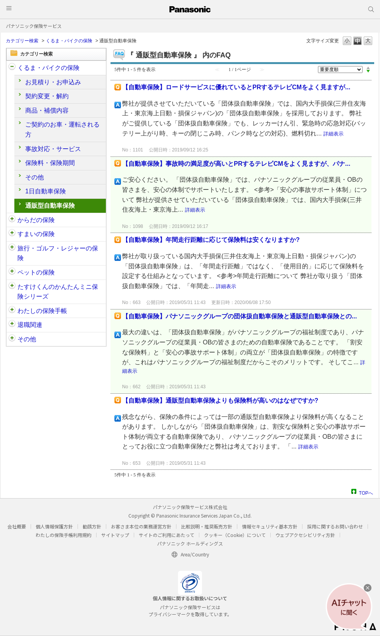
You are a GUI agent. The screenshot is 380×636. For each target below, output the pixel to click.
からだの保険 (36, 220)
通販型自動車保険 (50, 205)
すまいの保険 (36, 234)
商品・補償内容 (47, 110)
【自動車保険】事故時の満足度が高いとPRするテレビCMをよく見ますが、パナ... (236, 163)
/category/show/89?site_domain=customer (12, 234)
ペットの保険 (36, 272)
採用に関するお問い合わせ (335, 526)
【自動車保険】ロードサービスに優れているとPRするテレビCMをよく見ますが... (236, 87)
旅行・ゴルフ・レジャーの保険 (57, 253)
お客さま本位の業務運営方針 (141, 526)
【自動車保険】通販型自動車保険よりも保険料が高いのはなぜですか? (220, 400)
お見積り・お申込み (53, 82)
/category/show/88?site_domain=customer (12, 68)
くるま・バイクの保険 (69, 40)
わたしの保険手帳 (42, 311)
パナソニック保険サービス (34, 26)
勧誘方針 (92, 526)
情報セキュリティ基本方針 (269, 526)
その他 (34, 177)
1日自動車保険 (45, 191)
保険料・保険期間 (50, 163)
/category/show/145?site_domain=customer (12, 311)
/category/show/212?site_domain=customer (12, 325)
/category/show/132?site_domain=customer (12, 287)
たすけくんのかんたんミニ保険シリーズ (57, 291)
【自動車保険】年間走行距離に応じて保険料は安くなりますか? (211, 239)
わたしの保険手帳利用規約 (64, 535)
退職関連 (29, 324)
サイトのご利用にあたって (166, 535)
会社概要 (16, 526)
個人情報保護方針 (54, 526)
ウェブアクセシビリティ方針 (305, 535)
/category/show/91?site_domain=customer (12, 220)
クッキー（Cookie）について (235, 535)
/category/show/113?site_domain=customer (12, 339)
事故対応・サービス (53, 149)
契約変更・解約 (47, 96)
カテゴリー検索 (22, 40)
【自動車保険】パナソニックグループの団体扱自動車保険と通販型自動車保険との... (239, 316)
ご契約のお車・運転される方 (62, 129)
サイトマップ (115, 535)
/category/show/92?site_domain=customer (12, 248)
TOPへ (366, 492)
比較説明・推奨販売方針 (206, 526)
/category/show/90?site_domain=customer (12, 273)
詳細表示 (333, 134)
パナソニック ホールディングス (190, 543)
